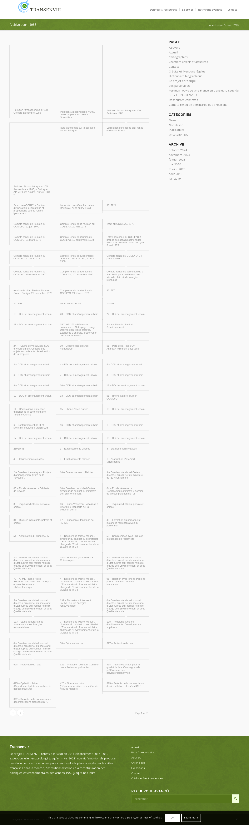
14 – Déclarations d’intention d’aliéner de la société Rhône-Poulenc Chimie (30, 412)
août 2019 (175, 174)
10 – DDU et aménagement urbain (79, 385)
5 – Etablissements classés (75, 459)
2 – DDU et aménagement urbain (78, 438)
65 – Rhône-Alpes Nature (74, 409)
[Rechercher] (185, 798)
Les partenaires (179, 85)
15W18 (110, 303)
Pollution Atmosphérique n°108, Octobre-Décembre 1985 (30, 111)
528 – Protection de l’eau (27, 664)
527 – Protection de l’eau (120, 643)
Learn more (191, 817)
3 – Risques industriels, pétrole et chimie (31, 505)
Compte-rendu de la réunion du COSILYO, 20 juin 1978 (77, 225)
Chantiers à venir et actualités (188, 62)
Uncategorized (178, 134)
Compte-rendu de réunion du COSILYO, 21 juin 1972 (29, 225)
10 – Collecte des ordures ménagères (74, 347)
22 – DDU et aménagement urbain (126, 314)
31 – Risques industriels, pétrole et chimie (32, 521)
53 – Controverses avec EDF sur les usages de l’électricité (125, 537)
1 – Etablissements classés (75, 448)
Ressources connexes (183, 100)
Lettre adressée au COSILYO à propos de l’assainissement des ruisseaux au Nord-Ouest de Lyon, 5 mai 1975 (126, 241)
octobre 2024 (178, 150)
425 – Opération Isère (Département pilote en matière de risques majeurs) (32, 686)
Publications (177, 130)
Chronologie (138, 762)
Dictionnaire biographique (185, 76)
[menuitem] (163, 9)
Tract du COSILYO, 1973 (120, 223)
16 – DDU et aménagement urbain (79, 425)
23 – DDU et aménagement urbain (32, 324)
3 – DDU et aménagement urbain (31, 364)
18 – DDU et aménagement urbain (126, 438)
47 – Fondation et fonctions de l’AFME (77, 521)
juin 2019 (175, 178)
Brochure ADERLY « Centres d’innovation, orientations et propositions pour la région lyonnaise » (29, 209)
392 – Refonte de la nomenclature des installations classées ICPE (32, 700)
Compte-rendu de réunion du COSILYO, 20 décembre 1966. (77, 273)
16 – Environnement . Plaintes (76, 472)
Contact (174, 66)
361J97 (111, 290)
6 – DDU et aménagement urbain (31, 375)
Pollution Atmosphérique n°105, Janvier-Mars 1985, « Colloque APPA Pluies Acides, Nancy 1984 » (31, 190)
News (173, 120)
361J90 (17, 303)
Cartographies (178, 57)
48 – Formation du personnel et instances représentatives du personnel (124, 523)
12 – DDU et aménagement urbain (32, 395)
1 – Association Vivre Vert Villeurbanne (121, 460)
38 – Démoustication (71, 643)
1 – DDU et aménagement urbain (125, 425)
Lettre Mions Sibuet (71, 303)
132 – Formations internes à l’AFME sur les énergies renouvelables (75, 603)
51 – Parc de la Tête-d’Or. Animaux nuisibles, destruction (123, 347)
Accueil (173, 52)
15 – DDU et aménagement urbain (126, 409)
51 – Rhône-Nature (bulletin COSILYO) (122, 397)
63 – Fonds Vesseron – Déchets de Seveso (31, 489)
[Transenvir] (38, 9)
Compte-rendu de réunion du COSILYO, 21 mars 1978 (29, 238)
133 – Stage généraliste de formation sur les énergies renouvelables (28, 624)
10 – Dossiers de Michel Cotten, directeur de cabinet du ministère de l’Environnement (78, 491)
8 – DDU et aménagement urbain (125, 375)
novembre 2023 (179, 155)
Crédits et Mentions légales (187, 71)
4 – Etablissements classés (28, 459)
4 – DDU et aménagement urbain (78, 364)
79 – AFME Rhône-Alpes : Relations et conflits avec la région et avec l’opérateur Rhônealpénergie (32, 583)
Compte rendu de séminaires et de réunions (198, 105)
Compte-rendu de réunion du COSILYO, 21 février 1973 (76, 292)
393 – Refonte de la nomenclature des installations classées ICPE (125, 684)
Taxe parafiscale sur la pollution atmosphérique (77, 129)
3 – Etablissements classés (122, 448)
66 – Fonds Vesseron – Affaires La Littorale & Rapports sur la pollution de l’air (79, 507)
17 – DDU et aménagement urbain (32, 438)
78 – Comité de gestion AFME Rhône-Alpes (76, 559)
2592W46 (18, 448)
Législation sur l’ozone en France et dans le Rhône (125, 129)
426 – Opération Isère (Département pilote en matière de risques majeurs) (79, 686)
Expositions (138, 768)
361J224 (111, 205)
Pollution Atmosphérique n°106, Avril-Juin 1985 (124, 112)
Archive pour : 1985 (23, 24)
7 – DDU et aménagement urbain (78, 375)
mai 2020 (175, 164)
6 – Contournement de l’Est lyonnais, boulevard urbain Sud (30, 426)
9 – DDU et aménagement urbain (31, 385)
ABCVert (174, 47)
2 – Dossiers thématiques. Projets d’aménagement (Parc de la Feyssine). (32, 475)
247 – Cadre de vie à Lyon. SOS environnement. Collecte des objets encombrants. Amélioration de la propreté (31, 349)
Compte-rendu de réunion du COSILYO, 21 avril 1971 (29, 257)
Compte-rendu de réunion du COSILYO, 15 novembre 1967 (30, 273)
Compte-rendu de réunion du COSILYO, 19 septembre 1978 (77, 238)
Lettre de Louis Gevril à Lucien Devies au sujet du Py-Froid (77, 206)
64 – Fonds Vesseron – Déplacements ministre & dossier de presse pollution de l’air (125, 491)
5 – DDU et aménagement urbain (125, 364)
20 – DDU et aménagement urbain (79, 314)
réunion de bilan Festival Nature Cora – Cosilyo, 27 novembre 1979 (32, 292)
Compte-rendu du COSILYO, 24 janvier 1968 (124, 257)
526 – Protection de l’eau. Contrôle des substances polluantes (79, 666)
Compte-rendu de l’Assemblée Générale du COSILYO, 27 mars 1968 (78, 258)
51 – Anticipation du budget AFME (32, 535)
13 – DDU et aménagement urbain (79, 395)
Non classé (176, 125)
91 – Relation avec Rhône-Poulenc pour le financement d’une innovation (126, 581)
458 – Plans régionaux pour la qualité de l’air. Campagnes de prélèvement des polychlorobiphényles (123, 668)
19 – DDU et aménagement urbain (32, 314)
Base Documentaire (142, 752)
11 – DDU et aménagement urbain (126, 385)
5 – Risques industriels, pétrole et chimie (125, 505)
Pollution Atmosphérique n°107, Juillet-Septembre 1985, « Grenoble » (77, 114)
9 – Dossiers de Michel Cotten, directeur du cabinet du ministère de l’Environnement (125, 475)
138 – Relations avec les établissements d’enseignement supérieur (124, 624)
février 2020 (177, 169)
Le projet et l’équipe (182, 81)
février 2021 (177, 159)
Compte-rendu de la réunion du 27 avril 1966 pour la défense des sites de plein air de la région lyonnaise (126, 275)
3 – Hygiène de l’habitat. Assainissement (120, 326)
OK (172, 817)
